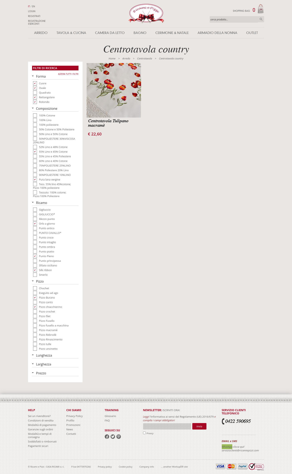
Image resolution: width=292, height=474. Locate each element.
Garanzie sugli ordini (40, 429)
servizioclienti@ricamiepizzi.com (240, 450)
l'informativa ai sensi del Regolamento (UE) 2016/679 (182, 416)
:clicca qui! (238, 447)
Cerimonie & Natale (172, 33)
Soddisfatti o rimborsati (42, 441)
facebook (107, 436)
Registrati (34, 16)
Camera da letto (110, 33)
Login (31, 11)
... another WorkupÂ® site (174, 466)
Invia (199, 426)
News (69, 429)
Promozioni (73, 425)
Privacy (150, 433)
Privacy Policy (74, 416)
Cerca (261, 19)
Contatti (71, 434)
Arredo (41, 33)
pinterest (118, 436)
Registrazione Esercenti (37, 22)
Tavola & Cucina (71, 33)
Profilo (70, 420)
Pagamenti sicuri (38, 446)
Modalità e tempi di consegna (40, 435)
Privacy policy (105, 466)
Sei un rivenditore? (39, 416)
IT (29, 6)
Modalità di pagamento (42, 425)
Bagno (140, 33)
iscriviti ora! (171, 410)
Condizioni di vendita (41, 420)
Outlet (252, 33)
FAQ (107, 420)
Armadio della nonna (217, 33)
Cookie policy (125, 466)
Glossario (110, 416)
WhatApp (227, 447)
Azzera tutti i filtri (68, 74)
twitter (113, 436)
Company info (146, 466)
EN (33, 6)
